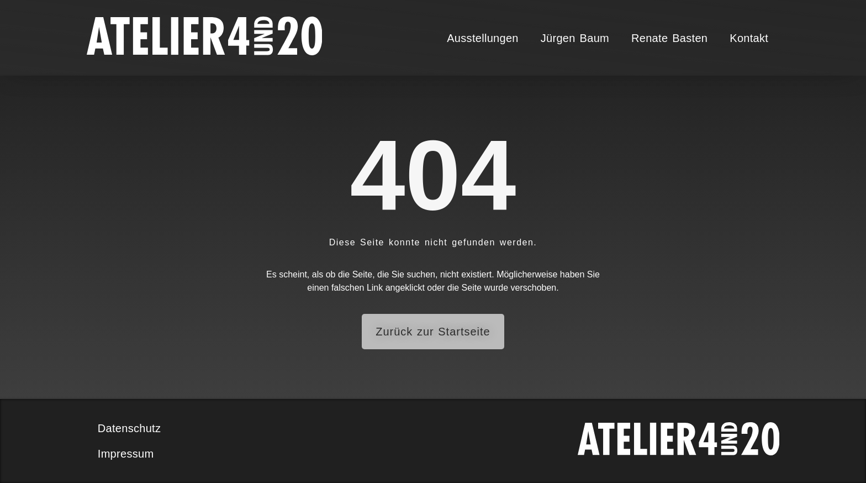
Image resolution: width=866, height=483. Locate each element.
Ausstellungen (483, 38)
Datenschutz (129, 428)
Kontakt (749, 38)
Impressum (126, 454)
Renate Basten (669, 38)
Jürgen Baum (575, 38)
